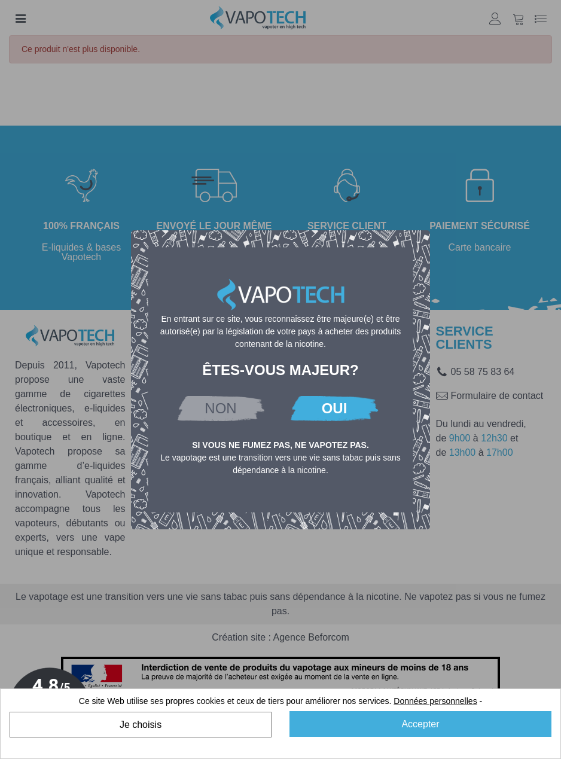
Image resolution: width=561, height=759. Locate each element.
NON (220, 408)
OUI (334, 408)
